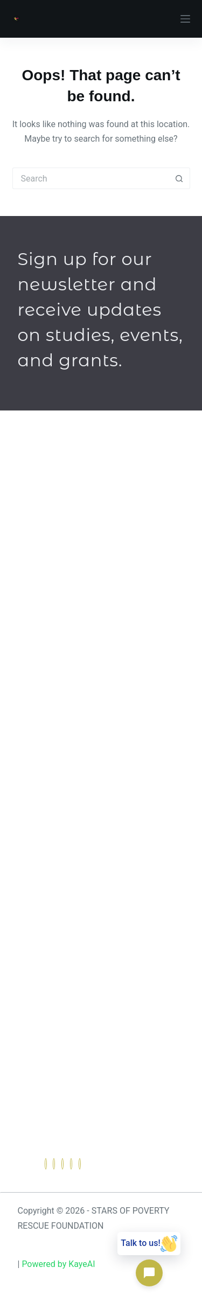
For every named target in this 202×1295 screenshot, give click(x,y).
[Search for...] (90, 178)
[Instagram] (80, 1163)
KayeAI (81, 1264)
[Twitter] (54, 1163)
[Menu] (185, 19)
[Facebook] (46, 1163)
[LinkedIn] (62, 1163)
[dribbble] (71, 1163)
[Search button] (179, 178)
